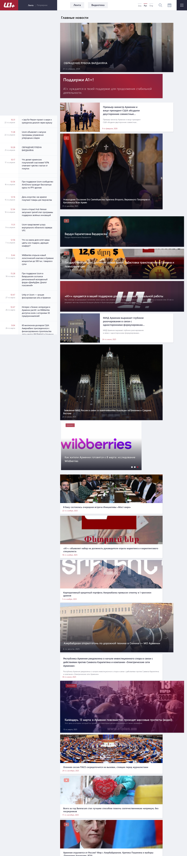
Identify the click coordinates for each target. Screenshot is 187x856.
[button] (131, 308)
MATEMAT (90, 849)
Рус (145, 5)
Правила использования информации (103, 825)
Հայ (139, 5)
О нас (75, 825)
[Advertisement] (37, 301)
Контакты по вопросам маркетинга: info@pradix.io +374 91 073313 (105, 843)
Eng (151, 5)
